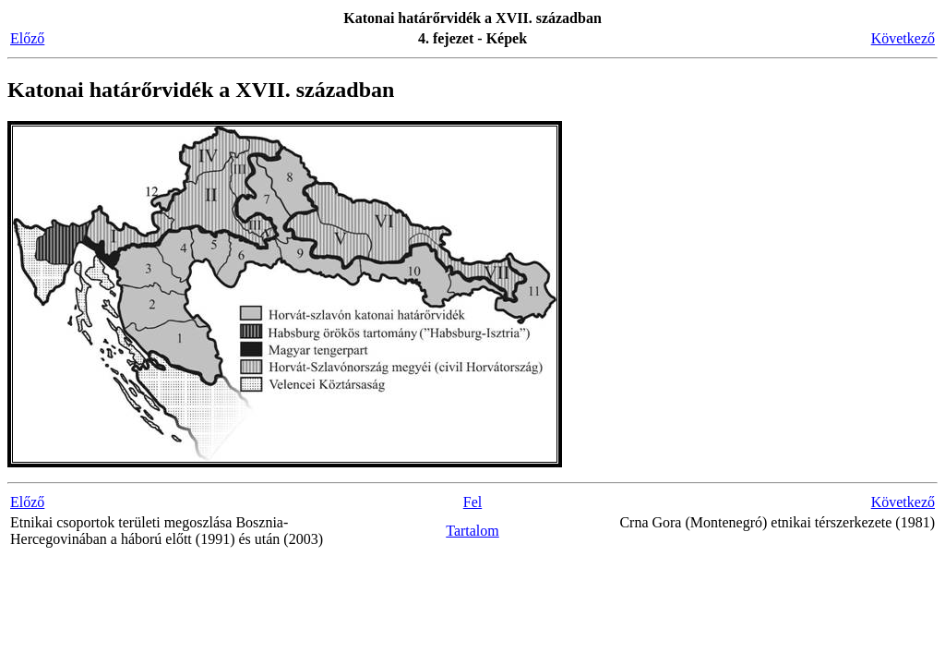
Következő (903, 38)
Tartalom (472, 530)
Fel (472, 502)
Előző (27, 38)
